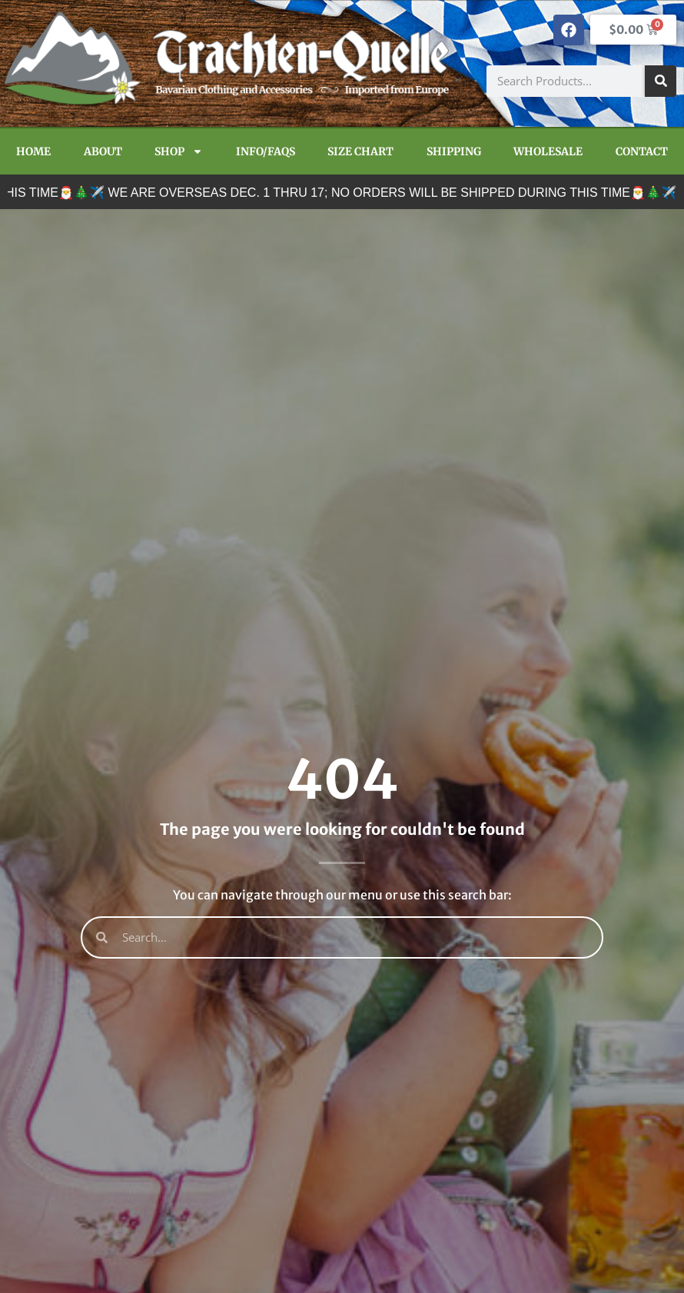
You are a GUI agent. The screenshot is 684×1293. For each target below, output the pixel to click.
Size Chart (360, 151)
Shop (178, 151)
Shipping (454, 151)
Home (33, 151)
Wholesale (548, 151)
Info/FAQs (265, 151)
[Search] (660, 81)
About (103, 151)
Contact (642, 151)
